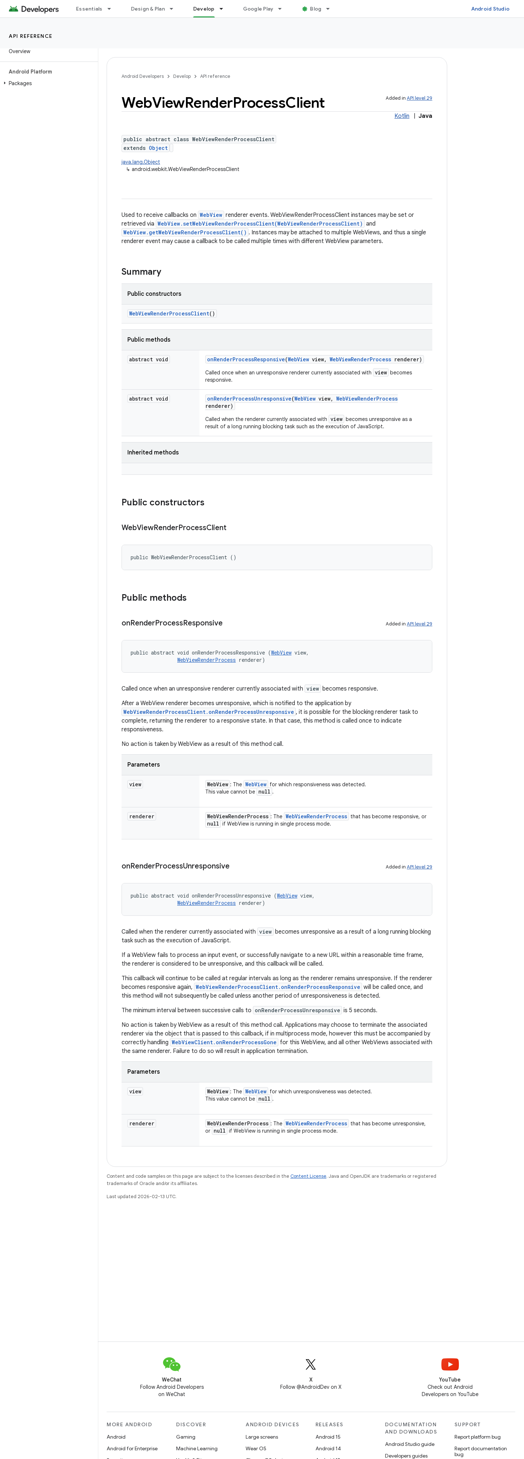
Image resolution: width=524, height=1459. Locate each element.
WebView (211, 214)
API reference (31, 36)
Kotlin (401, 116)
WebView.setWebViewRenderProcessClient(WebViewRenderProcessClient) (260, 223)
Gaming (185, 1437)
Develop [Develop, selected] (204, 8)
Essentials (89, 8)
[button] (47, 83)
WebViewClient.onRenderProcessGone (224, 1042)
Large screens (262, 1437)
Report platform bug (477, 1437)
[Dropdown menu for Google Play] (283, 8)
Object (158, 147)
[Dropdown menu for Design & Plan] (174, 8)
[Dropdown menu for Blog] (331, 8)
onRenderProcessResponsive (246, 359)
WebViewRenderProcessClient (169, 313)
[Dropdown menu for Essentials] (112, 8)
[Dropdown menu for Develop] (224, 8)
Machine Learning (197, 1448)
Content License (308, 1176)
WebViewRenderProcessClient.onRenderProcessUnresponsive (208, 711)
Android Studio (490, 8)
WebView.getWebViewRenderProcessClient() (185, 232)
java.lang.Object (141, 162)
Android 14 (328, 1448)
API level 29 (419, 98)
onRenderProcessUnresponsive (249, 398)
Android (116, 1437)
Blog (315, 8)
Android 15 (328, 1437)
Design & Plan (148, 8)
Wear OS (256, 1448)
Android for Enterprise (132, 1448)
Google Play (258, 8)
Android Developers (143, 76)
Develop (182, 76)
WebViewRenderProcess (360, 359)
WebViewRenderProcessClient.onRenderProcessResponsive (278, 986)
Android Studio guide (409, 1444)
